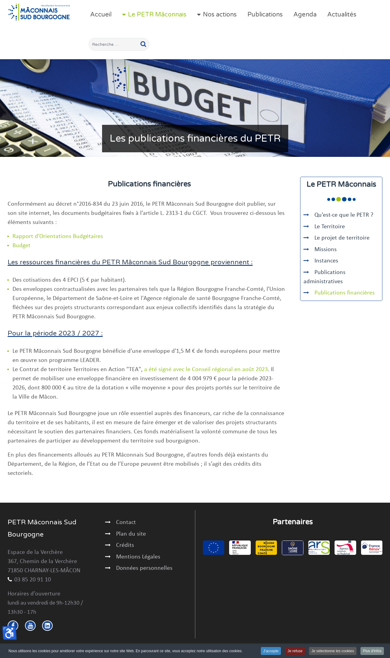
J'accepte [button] (270, 651)
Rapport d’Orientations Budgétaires (57, 236)
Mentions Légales (138, 557)
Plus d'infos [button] (372, 651)
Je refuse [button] (295, 651)
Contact (126, 522)
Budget (21, 246)
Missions (325, 250)
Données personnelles (144, 568)
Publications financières (344, 293)
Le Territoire (329, 227)
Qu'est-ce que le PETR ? (343, 215)
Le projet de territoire (342, 238)
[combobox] (119, 44)
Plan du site (131, 534)
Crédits (125, 545)
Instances (326, 261)
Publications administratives (324, 277)
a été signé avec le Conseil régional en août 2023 (206, 370)
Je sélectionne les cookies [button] (332, 651)
